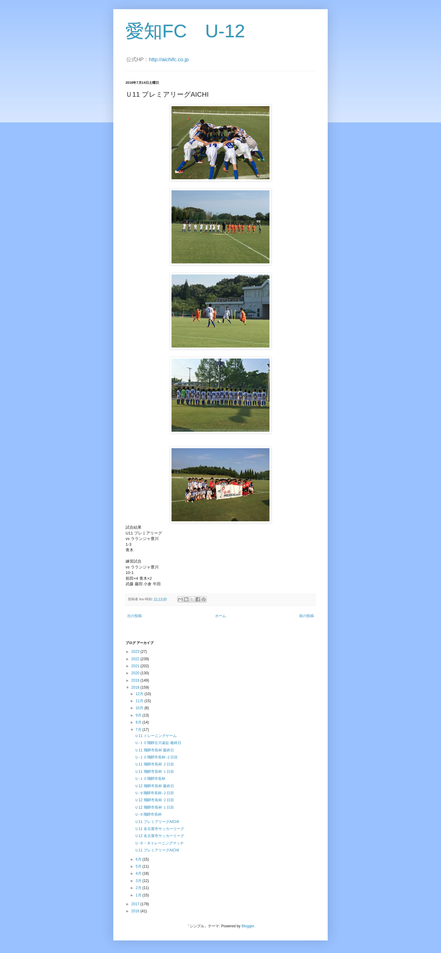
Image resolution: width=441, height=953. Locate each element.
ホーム (220, 616)
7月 (139, 730)
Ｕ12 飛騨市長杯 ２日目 (154, 800)
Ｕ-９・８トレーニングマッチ (159, 843)
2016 (136, 911)
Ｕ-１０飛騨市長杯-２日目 (156, 757)
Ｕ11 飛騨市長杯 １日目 (154, 771)
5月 (139, 866)
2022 (136, 659)
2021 (136, 666)
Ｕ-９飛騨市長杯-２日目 (154, 793)
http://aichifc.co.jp (169, 59)
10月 (140, 708)
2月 (139, 888)
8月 (139, 722)
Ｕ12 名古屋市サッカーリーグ (159, 836)
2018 (136, 687)
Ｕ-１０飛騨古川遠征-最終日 (158, 743)
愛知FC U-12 (185, 31)
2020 (136, 673)
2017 (136, 904)
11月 (140, 701)
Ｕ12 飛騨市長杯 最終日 (154, 786)
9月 (139, 715)
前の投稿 (306, 616)
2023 (136, 652)
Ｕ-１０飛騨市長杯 (150, 778)
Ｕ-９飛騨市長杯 (148, 814)
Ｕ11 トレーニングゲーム (156, 736)
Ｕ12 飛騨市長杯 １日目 (154, 807)
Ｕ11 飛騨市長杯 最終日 (154, 750)
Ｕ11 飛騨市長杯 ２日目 (154, 764)
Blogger (248, 926)
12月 (140, 694)
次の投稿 (134, 616)
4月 (139, 873)
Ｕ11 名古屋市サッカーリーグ (159, 829)
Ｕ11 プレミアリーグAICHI (157, 822)
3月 (139, 881)
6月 (139, 859)
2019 (136, 680)
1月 (139, 895)
